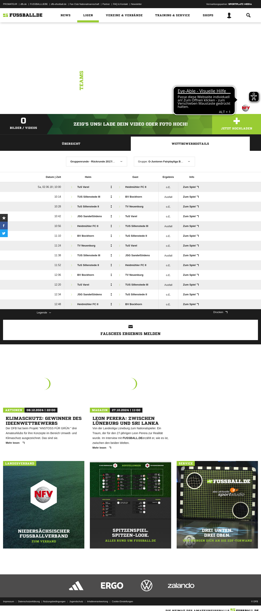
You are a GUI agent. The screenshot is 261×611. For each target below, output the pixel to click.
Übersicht (71, 143)
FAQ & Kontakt (120, 4)
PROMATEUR (10, 4)
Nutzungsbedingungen (54, 601)
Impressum (8, 601)
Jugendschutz (76, 601)
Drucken (220, 312)
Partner (106, 4)
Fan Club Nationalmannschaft (84, 4)
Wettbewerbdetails (190, 143)
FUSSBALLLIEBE (39, 4)
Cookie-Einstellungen (122, 601)
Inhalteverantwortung (97, 601)
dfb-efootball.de (58, 4)
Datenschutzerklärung (29, 601)
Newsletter (136, 4)
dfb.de (23, 4)
